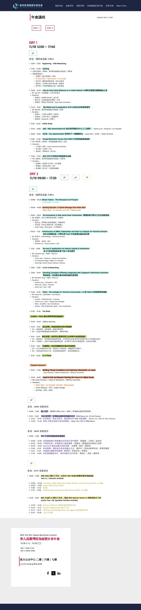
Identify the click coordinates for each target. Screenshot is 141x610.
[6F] (76, 177)
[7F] (87, 177)
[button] (81, 6)
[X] (53, 573)
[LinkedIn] (59, 573)
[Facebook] (48, 573)
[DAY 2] (50, 28)
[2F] (33, 53)
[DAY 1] (36, 28)
